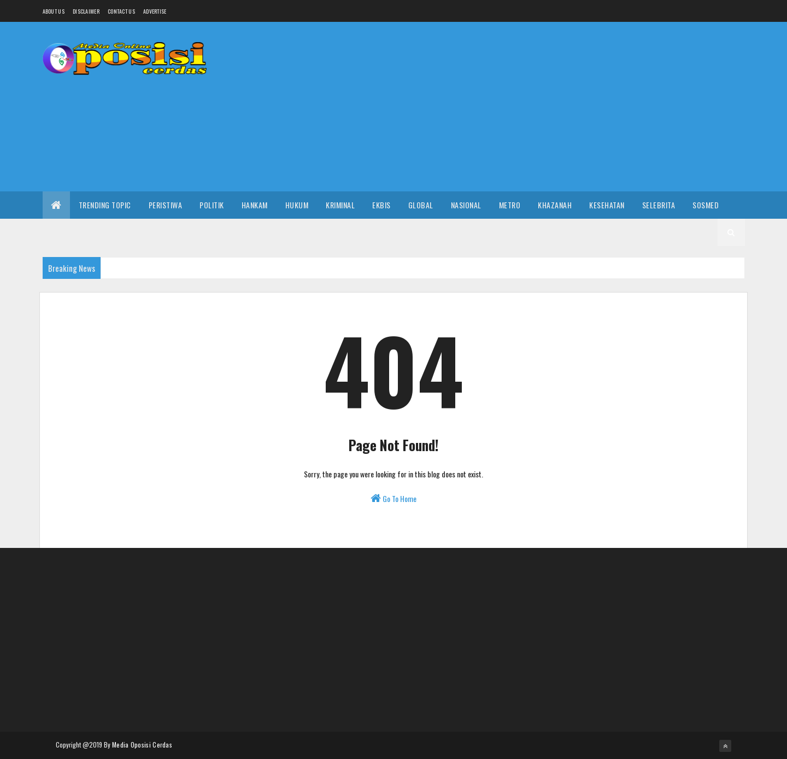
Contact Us (121, 11)
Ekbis (381, 205)
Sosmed (705, 205)
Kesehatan (607, 205)
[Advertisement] (546, 106)
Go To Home (393, 498)
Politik (211, 205)
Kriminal (340, 205)
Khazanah (555, 205)
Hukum (297, 205)
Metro (510, 205)
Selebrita (659, 205)
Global (420, 205)
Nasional (466, 205)
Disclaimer (86, 11)
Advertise (155, 11)
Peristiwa (166, 205)
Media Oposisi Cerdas (142, 744)
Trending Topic (105, 205)
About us (53, 11)
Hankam (255, 205)
